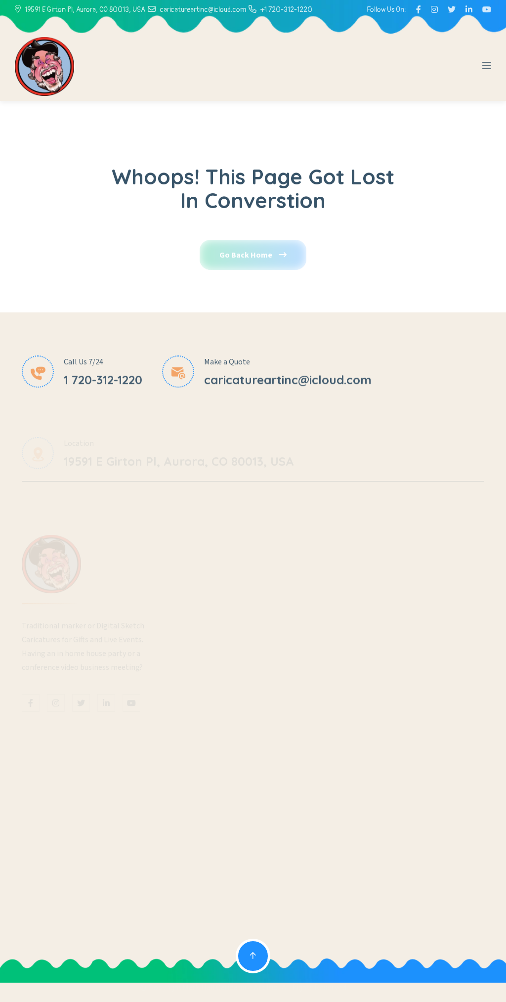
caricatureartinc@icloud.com (203, 9)
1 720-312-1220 (103, 381)
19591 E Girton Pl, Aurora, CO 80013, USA (85, 9)
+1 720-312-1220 (286, 9)
